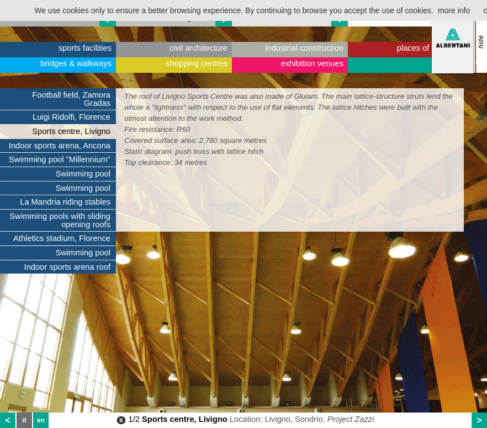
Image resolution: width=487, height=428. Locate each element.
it (24, 420)
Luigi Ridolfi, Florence (71, 117)
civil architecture (198, 48)
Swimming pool (83, 173)
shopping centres (196, 63)
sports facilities (85, 48)
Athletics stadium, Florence (61, 238)
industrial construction (304, 48)
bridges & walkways (76, 63)
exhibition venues (312, 63)
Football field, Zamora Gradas (71, 99)
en (41, 420)
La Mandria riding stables (65, 201)
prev (7, 420)
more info (454, 10)
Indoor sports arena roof (67, 267)
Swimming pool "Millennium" (59, 159)
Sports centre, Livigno (71, 131)
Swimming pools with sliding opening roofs (60, 220)
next (479, 420)
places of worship (428, 48)
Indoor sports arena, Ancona (59, 145)
